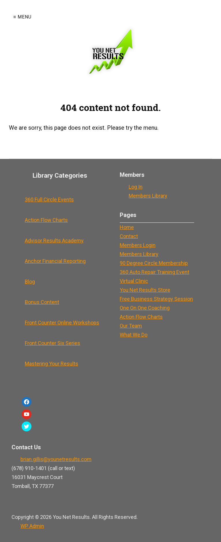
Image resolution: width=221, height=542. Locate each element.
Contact (129, 236)
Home (127, 227)
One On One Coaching (145, 308)
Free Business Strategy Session (156, 299)
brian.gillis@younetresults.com (55, 459)
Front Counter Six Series (52, 343)
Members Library (148, 196)
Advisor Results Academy (54, 240)
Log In (136, 187)
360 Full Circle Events (49, 199)
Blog (30, 282)
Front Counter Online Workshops (62, 323)
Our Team (131, 326)
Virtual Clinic (134, 281)
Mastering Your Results (51, 364)
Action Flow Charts (46, 220)
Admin (32, 526)
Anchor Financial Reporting (55, 261)
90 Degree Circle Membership (154, 263)
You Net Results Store (145, 290)
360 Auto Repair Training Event (154, 272)
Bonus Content (42, 302)
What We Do (133, 335)
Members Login (138, 245)
